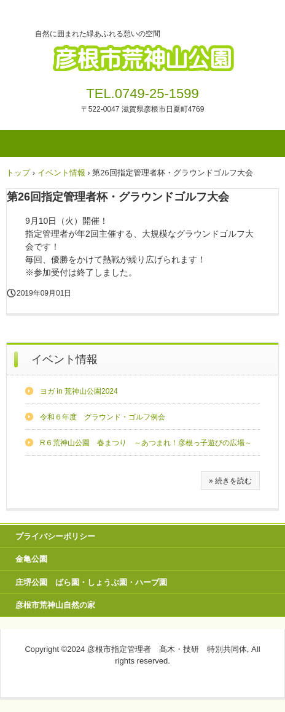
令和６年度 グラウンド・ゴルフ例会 (102, 417)
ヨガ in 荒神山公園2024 (79, 391)
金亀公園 (31, 559)
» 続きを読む (230, 481)
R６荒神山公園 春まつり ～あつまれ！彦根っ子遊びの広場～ (146, 442)
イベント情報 (61, 172)
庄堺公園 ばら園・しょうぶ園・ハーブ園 (91, 582)
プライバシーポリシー (55, 536)
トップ (18, 172)
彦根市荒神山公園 (142, 54)
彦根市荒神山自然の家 (55, 605)
